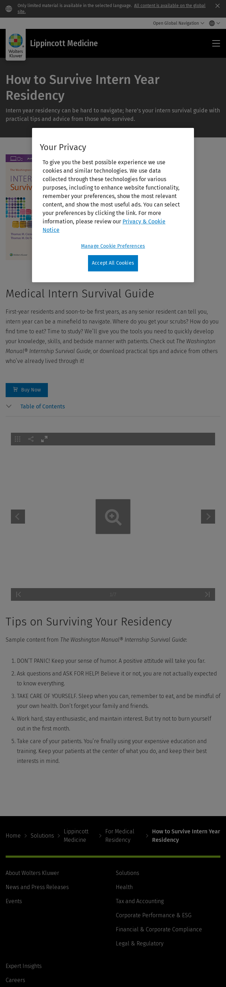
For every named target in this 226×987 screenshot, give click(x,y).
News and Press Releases (37, 887)
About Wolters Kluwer (32, 873)
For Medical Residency (119, 835)
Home (13, 835)
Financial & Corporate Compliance (159, 929)
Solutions (42, 835)
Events (14, 901)
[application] (113, 517)
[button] (120, 407)
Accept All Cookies (113, 263)
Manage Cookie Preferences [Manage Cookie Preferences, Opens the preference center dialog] (113, 246)
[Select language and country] (212, 23)
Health (124, 887)
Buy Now (27, 390)
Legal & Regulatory (139, 943)
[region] (113, 205)
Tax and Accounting (140, 901)
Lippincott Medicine (76, 835)
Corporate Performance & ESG (154, 915)
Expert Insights (24, 966)
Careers (15, 980)
